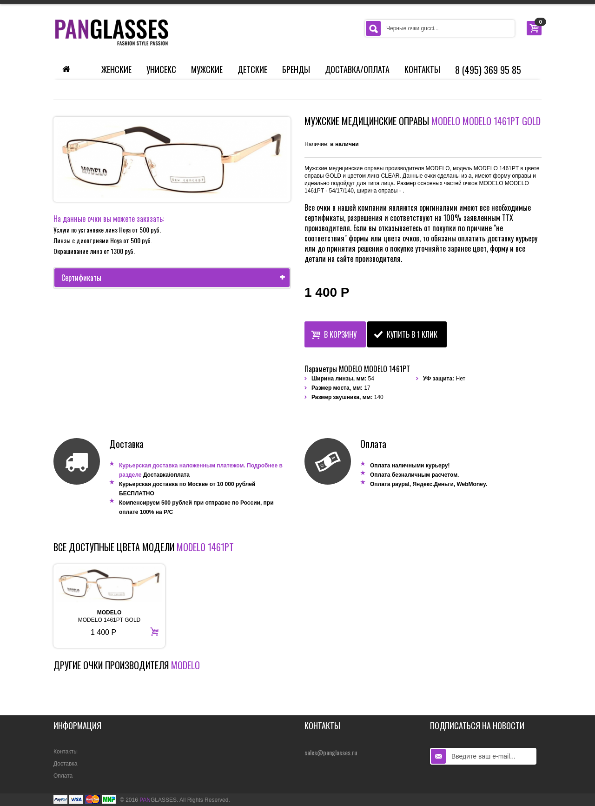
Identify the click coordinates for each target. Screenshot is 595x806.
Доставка (65, 763)
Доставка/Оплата (357, 69)
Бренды (296, 69)
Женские (116, 69)
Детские (252, 69)
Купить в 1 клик (405, 333)
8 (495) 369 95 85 (488, 70)
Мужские (207, 69)
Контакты (422, 69)
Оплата (63, 776)
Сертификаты (175, 277)
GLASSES (158, 800)
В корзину (334, 333)
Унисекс (161, 69)
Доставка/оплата (166, 475)
